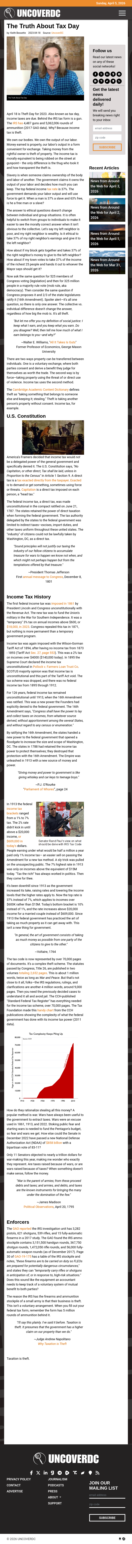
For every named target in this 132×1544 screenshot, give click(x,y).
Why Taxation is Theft (52, 1344)
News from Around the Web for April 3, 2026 (105, 186)
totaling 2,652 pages (33, 973)
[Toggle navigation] (122, 13)
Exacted (75, 480)
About (53, 1497)
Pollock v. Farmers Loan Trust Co (55, 666)
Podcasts (56, 1485)
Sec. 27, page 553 (43, 653)
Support (55, 1503)
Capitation (28, 489)
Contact (14, 1485)
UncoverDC (33, 13)
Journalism (57, 1479)
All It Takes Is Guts (63, 342)
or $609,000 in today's (15, 841)
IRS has (18, 123)
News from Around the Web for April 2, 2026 (105, 212)
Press (52, 1491)
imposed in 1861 (62, 603)
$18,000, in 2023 (18, 627)
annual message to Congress (43, 577)
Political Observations (39, 1207)
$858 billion (54, 1143)
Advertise (15, 1491)
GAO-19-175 (23, 1256)
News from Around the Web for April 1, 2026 (105, 238)
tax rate (52, 189)
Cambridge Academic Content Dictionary (41, 389)
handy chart (45, 1010)
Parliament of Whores (39, 789)
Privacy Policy (19, 1479)
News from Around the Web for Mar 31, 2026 (106, 265)
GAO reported (22, 1228)
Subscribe (107, 147)
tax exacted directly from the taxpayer (43, 480)
